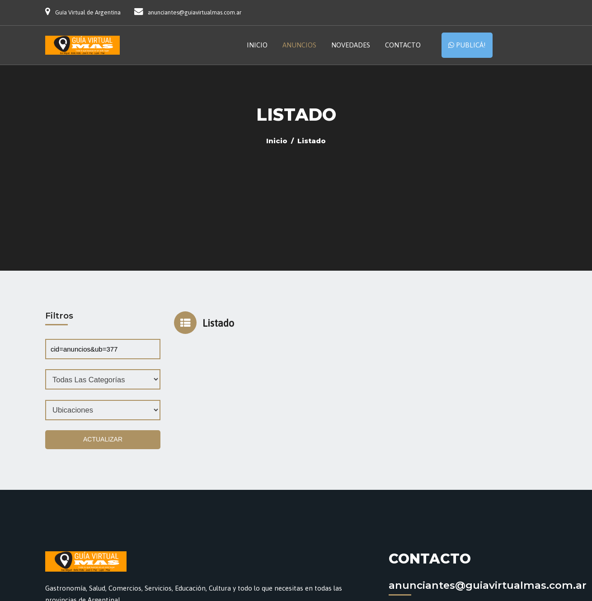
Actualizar (102, 439)
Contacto (403, 45)
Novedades (350, 45)
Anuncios (299, 45)
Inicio (257, 45)
